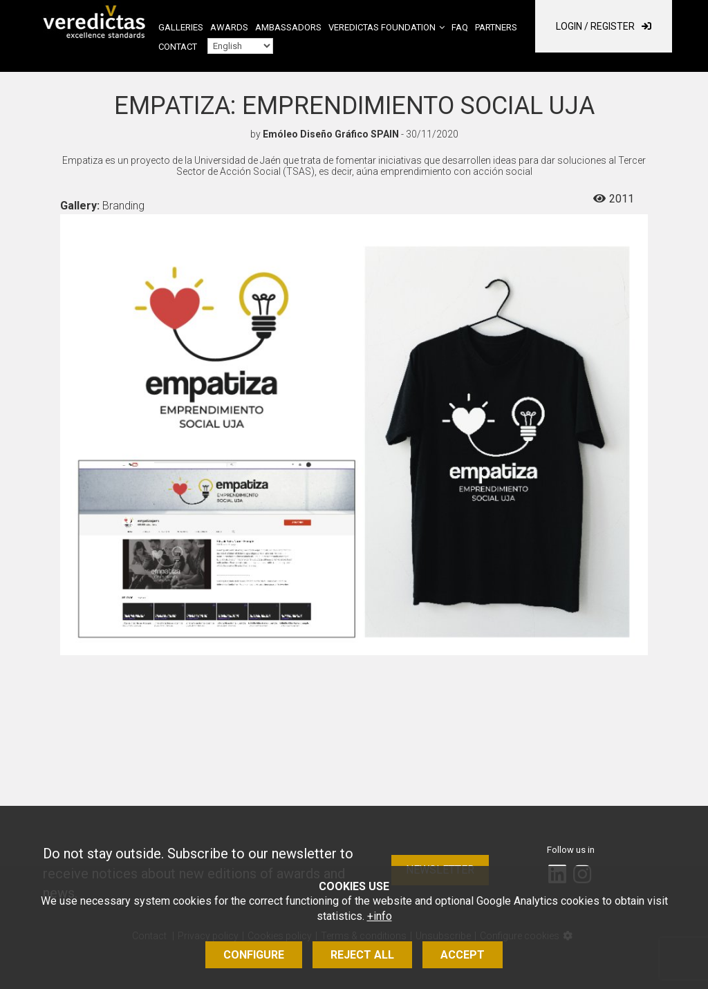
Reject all (362, 954)
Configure (253, 954)
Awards (229, 27)
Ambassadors (288, 27)
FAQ (459, 27)
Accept (462, 954)
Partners (496, 27)
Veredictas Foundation (382, 27)
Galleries (180, 27)
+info (379, 916)
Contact (177, 46)
